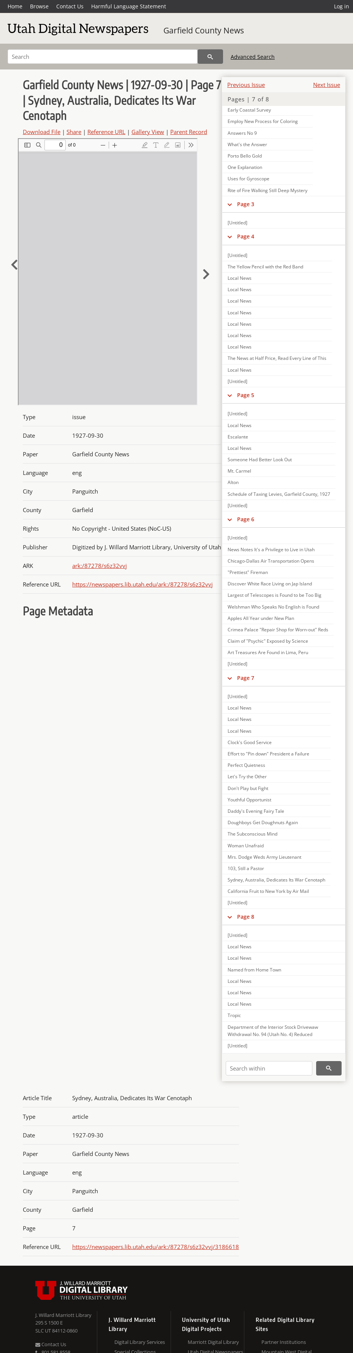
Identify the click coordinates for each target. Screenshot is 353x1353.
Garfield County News (203, 30)
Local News (240, 278)
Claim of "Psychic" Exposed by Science (268, 641)
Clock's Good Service (250, 742)
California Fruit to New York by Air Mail (268, 891)
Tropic (234, 1015)
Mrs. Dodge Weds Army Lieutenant (264, 857)
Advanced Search (253, 56)
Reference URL (106, 132)
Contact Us (70, 6)
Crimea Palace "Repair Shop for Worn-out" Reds (278, 629)
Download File (41, 132)
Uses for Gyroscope (248, 178)
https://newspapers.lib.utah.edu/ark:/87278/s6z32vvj (142, 584)
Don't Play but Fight (248, 788)
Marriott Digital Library (213, 1342)
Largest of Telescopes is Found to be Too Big (274, 595)
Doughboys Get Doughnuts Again (263, 822)
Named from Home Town (254, 970)
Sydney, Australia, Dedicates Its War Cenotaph (276, 880)
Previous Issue (246, 84)
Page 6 (245, 519)
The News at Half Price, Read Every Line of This (277, 358)
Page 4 (245, 236)
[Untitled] (237, 222)
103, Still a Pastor (246, 868)
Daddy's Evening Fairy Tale (256, 811)
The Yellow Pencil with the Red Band (265, 266)
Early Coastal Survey (249, 110)
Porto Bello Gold (245, 156)
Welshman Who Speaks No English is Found (273, 607)
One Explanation (245, 167)
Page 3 (245, 204)
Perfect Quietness (246, 765)
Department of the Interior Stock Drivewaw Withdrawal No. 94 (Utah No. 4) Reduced (273, 1031)
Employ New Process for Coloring (263, 121)
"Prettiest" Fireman (248, 572)
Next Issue (326, 84)
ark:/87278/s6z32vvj (99, 565)
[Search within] (269, 1068)
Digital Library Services (139, 1342)
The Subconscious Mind (252, 834)
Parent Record (188, 132)
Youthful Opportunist (249, 799)
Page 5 (245, 395)
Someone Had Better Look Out (260, 459)
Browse (39, 6)
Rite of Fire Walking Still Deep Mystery (267, 190)
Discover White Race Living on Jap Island (270, 583)
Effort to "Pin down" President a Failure (268, 754)
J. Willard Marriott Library (63, 1315)
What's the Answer (247, 144)
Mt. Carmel (239, 471)
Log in (341, 6)
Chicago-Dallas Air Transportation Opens (271, 561)
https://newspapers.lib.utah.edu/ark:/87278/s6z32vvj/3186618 (155, 1246)
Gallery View (147, 132)
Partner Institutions (283, 1342)
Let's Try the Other (247, 776)
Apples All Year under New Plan (261, 618)
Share (73, 132)
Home (15, 6)
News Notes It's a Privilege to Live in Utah (271, 549)
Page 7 (245, 677)
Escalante (238, 437)
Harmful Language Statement (128, 6)
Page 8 (245, 916)
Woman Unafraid (246, 845)
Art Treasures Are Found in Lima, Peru (268, 652)
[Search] (103, 56)
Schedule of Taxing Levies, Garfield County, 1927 (279, 494)
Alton (233, 482)
